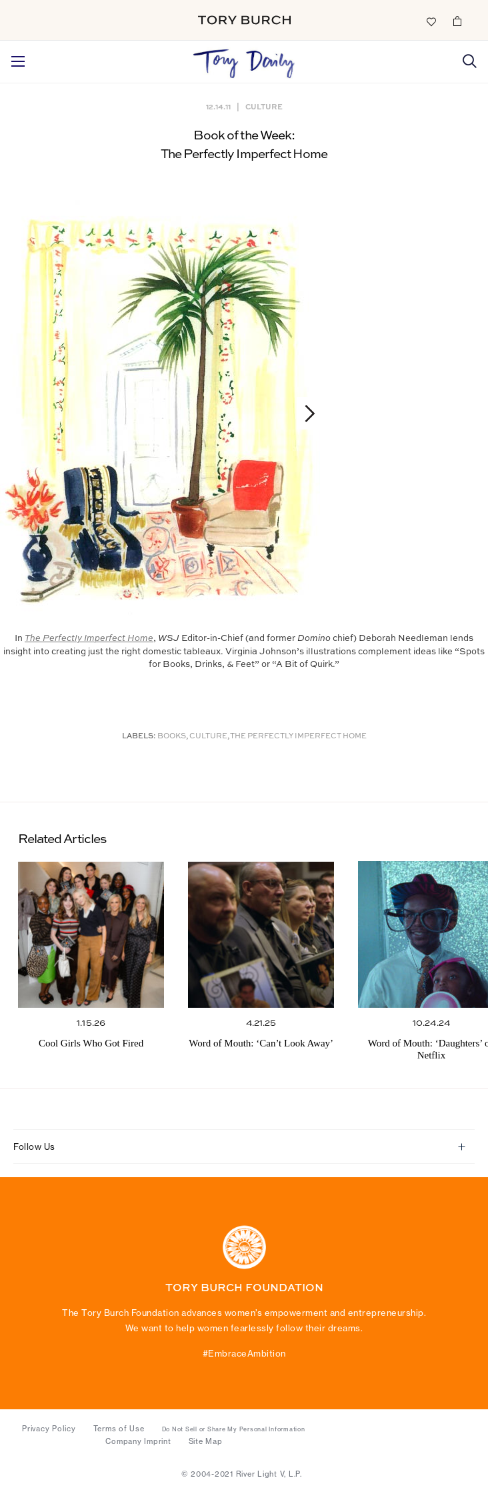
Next (303, 413)
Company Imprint (138, 1441)
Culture (264, 106)
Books (171, 736)
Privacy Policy (49, 1428)
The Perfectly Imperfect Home (298, 736)
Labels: (139, 736)
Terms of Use (119, 1428)
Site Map (206, 1441)
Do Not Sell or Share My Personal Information (233, 1429)
